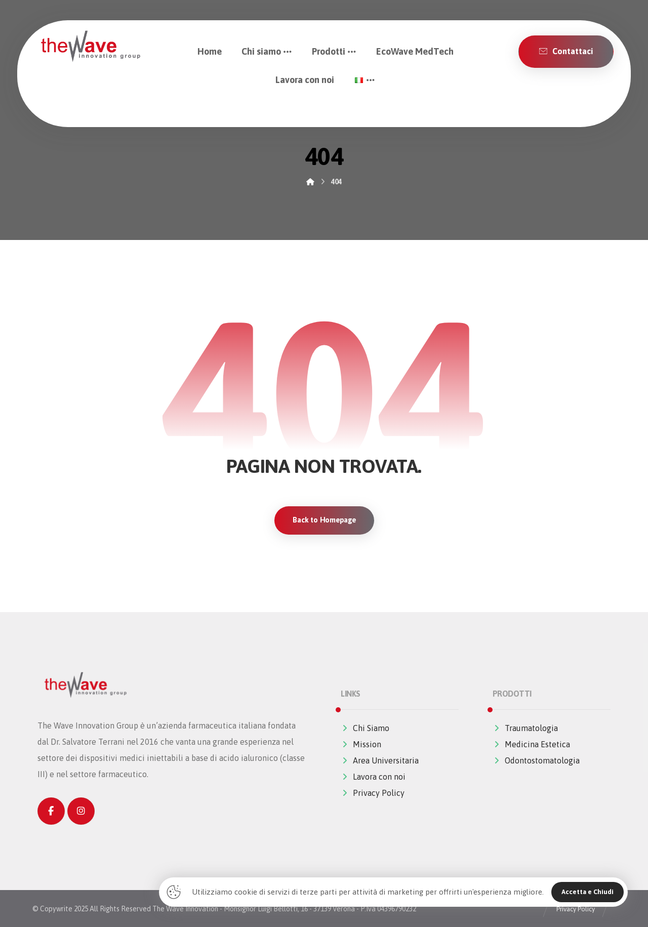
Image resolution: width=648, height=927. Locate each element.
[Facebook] (51, 811)
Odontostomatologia (536, 760)
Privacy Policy (372, 793)
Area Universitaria (380, 760)
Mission (361, 744)
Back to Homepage (323, 520)
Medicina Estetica (531, 744)
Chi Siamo (365, 728)
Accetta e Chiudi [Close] (587, 892)
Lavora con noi (373, 777)
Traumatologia (525, 728)
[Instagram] (81, 811)
